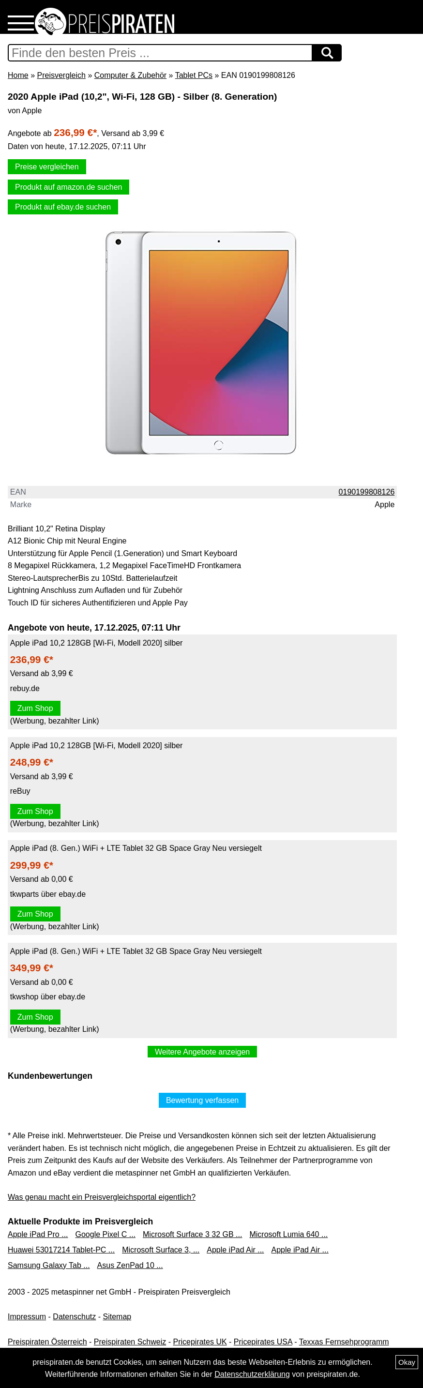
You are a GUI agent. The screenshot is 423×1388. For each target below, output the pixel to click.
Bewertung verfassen (202, 1100)
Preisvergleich (61, 75)
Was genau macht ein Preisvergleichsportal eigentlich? (102, 1197)
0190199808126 (367, 492)
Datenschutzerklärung (252, 1374)
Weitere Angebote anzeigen (202, 1052)
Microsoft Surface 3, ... (160, 1250)
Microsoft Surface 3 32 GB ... (192, 1234)
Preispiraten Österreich (47, 1342)
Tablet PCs (193, 75)
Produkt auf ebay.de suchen (63, 207)
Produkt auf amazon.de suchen (68, 187)
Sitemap (117, 1317)
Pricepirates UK (200, 1342)
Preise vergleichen (47, 167)
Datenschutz (74, 1317)
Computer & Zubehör (130, 75)
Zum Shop (35, 708)
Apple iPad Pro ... (38, 1234)
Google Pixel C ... (106, 1234)
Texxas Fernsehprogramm (344, 1342)
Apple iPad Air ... (235, 1250)
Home (18, 75)
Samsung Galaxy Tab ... (49, 1265)
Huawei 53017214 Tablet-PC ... (61, 1250)
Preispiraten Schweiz (130, 1342)
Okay (406, 1362)
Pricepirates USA (263, 1342)
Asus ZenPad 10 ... (130, 1265)
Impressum (27, 1317)
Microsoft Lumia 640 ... (288, 1234)
